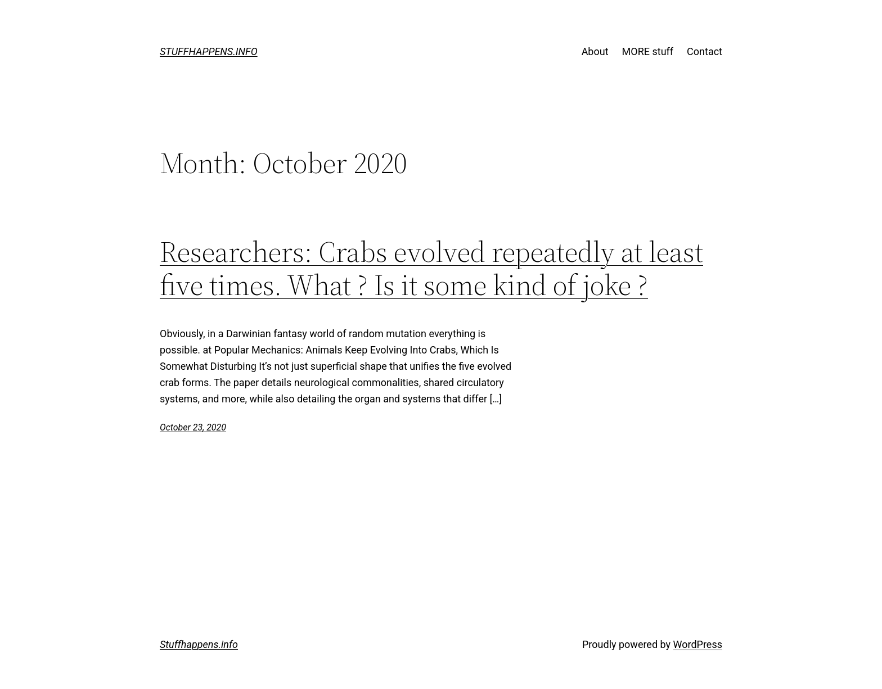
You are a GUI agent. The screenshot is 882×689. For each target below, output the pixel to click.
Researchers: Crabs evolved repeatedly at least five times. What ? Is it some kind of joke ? (431, 268)
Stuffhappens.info (209, 51)
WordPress (697, 644)
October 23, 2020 (193, 427)
